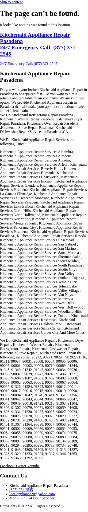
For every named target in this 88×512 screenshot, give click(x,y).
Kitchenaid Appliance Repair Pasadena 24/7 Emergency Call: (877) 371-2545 (38, 44)
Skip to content (11, 2)
